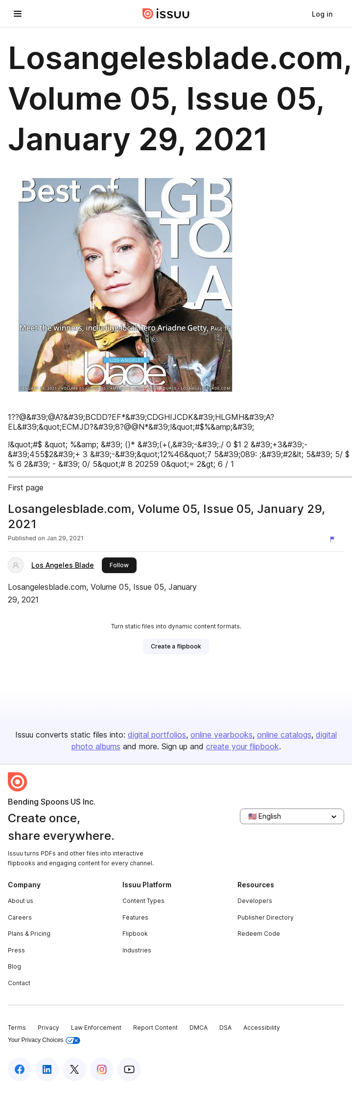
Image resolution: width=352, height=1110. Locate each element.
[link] (322, 13)
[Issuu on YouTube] (129, 1069)
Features (135, 917)
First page (26, 487)
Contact (19, 983)
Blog (14, 966)
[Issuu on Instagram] (102, 1069)
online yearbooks (221, 735)
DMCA (198, 1027)
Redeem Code (258, 933)
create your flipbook (242, 746)
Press (16, 950)
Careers (20, 917)
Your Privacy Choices (44, 1040)
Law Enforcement (96, 1027)
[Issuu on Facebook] (19, 1069)
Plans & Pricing (29, 933)
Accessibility (261, 1027)
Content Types (143, 900)
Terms (17, 1027)
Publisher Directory (265, 917)
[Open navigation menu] (17, 13)
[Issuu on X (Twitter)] (74, 1069)
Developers (254, 900)
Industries (136, 950)
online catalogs (284, 735)
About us (20, 900)
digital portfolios (157, 735)
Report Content (155, 1027)
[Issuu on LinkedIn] (47, 1069)
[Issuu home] (166, 13)
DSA (225, 1027)
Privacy (48, 1027)
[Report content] (334, 539)
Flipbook (135, 933)
